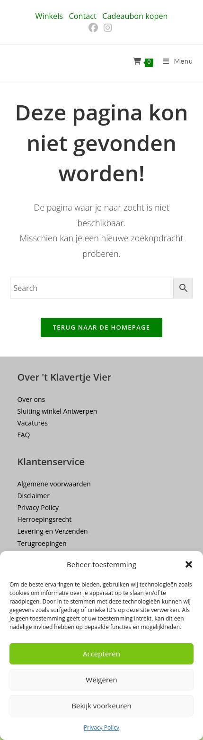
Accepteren (101, 653)
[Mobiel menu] (174, 62)
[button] (189, 564)
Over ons (31, 399)
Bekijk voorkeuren (101, 705)
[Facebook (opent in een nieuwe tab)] (94, 28)
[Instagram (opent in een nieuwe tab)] (108, 28)
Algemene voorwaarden (53, 483)
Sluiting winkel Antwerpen (57, 411)
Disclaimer (33, 495)
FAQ (23, 434)
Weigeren (101, 679)
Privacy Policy (101, 727)
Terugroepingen (41, 543)
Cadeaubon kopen (135, 16)
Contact (83, 16)
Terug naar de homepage (101, 327)
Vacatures (32, 422)
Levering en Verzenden (52, 531)
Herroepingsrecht (44, 519)
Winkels (49, 16)
